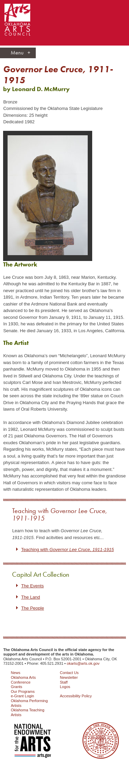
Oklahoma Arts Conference (23, 679)
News (15, 673)
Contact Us (69, 673)
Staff (64, 682)
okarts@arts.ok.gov (83, 663)
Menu (20, 53)
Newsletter (69, 677)
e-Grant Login (22, 696)
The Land (30, 597)
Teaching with (59, 514)
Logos (65, 687)
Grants (16, 687)
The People (32, 608)
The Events (32, 585)
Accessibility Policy (76, 696)
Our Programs (22, 691)
